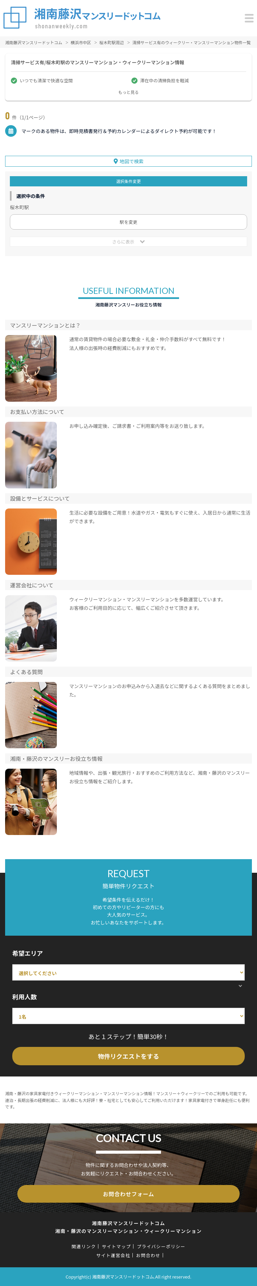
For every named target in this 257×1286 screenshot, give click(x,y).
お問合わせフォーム (128, 1194)
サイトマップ (116, 1246)
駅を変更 (128, 222)
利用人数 (24, 996)
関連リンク (83, 1246)
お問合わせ (148, 1255)
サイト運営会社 (113, 1255)
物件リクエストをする (128, 1056)
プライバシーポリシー (161, 1246)
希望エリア (27, 953)
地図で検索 (132, 161)
